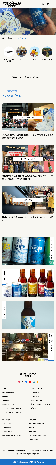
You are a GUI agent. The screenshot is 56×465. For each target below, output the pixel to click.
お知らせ (5, 400)
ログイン (7, 424)
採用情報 (32, 431)
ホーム (4, 389)
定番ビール (35, 396)
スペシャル (35, 392)
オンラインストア (35, 389)
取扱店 (31, 428)
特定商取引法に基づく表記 (12, 435)
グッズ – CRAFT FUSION (11, 412)
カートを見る (7, 431)
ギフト (33, 408)
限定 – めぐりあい (37, 400)
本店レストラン (8, 404)
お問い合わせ (34, 439)
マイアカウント (8, 420)
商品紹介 (5, 396)
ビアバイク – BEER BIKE (11, 408)
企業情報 (32, 420)
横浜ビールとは (8, 392)
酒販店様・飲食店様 (36, 424)
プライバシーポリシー (37, 435)
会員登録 (7, 428)
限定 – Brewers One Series (41, 404)
